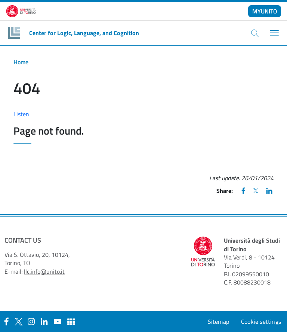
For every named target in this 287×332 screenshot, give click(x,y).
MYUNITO (264, 11)
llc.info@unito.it (44, 271)
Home (20, 62)
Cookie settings (261, 321)
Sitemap (218, 321)
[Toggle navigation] (273, 33)
